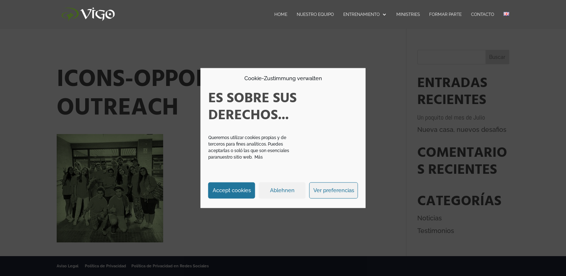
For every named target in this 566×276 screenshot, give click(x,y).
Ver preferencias (333, 190)
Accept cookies (232, 190)
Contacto (482, 14)
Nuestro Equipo (315, 14)
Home (280, 14)
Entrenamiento (361, 14)
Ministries (408, 14)
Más (258, 156)
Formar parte (445, 14)
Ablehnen (282, 190)
